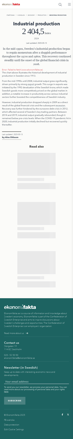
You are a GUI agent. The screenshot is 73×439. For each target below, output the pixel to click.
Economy (31, 15)
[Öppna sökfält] (60, 4)
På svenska (9, 420)
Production (42, 15)
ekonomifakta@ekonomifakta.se (19, 358)
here (6, 391)
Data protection (11, 424)
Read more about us (16, 333)
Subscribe (15, 400)
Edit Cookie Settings (14, 429)
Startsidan (11, 15)
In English (21, 15)
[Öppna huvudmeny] (69, 4)
